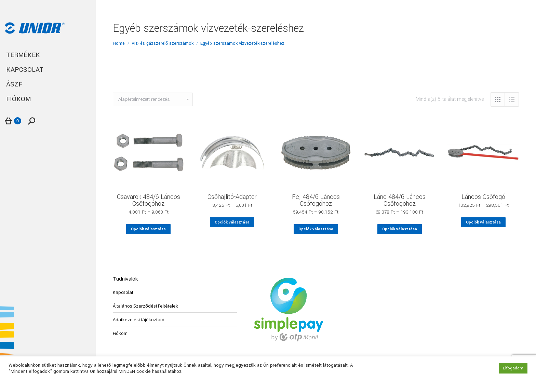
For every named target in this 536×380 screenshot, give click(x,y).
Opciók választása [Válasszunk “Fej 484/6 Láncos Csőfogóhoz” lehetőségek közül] (315, 229)
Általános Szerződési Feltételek (145, 306)
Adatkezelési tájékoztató (138, 319)
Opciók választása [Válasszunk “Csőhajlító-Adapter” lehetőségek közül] (232, 222)
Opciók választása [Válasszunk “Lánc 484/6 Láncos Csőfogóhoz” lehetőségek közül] (399, 229)
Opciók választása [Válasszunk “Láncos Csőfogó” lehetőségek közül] (483, 222)
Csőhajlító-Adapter (232, 196)
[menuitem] (48, 55)
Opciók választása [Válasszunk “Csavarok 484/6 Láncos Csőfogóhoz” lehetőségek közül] (148, 229)
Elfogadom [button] (513, 368)
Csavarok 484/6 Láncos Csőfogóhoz (148, 200)
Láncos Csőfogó (483, 196)
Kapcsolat (123, 292)
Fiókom (120, 333)
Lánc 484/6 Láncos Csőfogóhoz (400, 200)
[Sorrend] (153, 99)
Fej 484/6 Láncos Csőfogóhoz (316, 200)
